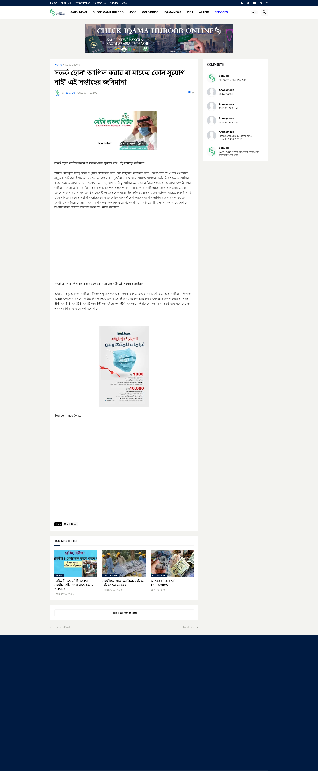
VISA (190, 12)
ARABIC (204, 12)
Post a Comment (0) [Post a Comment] (124, 612)
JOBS (132, 12)
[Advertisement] (124, 253)
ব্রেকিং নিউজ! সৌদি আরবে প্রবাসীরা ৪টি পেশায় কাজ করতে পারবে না (73, 585)
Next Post (189, 627)
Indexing (114, 3)
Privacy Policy (82, 3)
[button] (254, 12)
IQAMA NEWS (172, 12)
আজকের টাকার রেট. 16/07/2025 (163, 583)
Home (53, 3)
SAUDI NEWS (78, 12)
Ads (124, 3)
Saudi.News (72, 64)
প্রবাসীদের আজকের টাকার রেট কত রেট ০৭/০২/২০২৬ (123, 583)
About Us (66, 3)
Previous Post (61, 627)
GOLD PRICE (150, 12)
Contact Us (99, 3)
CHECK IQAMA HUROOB (108, 12)
